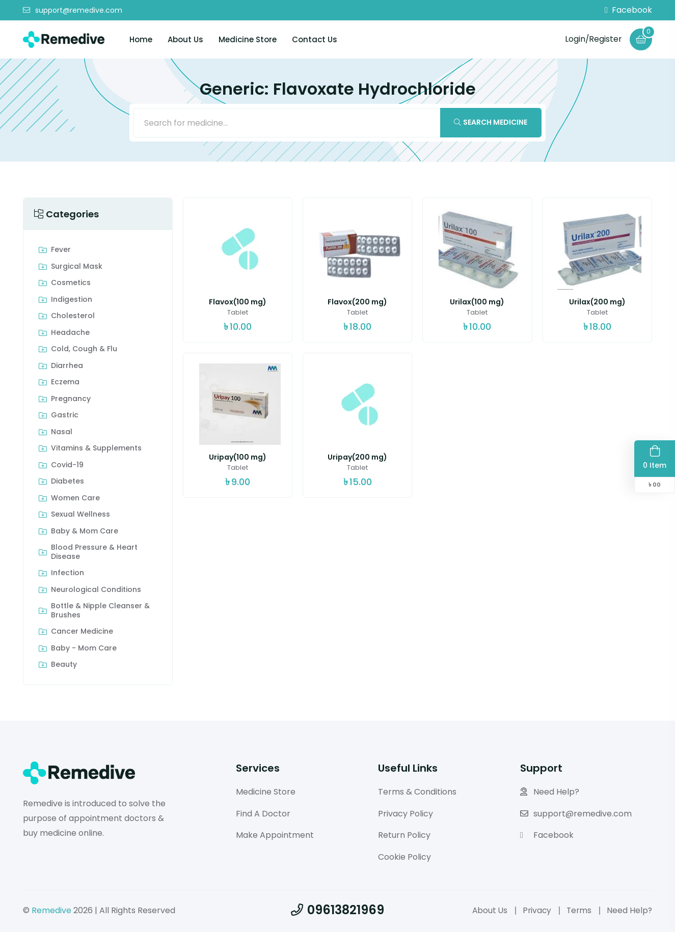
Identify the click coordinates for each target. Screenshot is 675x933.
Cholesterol (73, 317)
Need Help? (549, 793)
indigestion (71, 300)
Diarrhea (67, 367)
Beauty (64, 666)
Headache (70, 333)
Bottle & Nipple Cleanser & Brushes (100, 612)
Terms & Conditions (417, 793)
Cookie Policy (404, 858)
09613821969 (337, 910)
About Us (185, 39)
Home (140, 39)
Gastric (64, 416)
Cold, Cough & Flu (84, 350)
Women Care (75, 499)
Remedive (51, 911)
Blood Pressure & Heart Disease (94, 553)
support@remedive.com (72, 10)
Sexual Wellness (80, 516)
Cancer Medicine (82, 633)
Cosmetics (71, 284)
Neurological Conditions (96, 591)
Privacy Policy (405, 815)
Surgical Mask (76, 267)
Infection (67, 574)
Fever (61, 251)
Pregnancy (71, 400)
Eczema (65, 383)
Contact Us (314, 39)
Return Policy (404, 836)
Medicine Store (248, 39)
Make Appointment (275, 836)
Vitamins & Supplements (96, 450)
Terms (578, 911)
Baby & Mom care (84, 532)
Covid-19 (67, 466)
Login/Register (592, 39)
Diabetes (67, 483)
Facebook (628, 10)
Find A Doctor (263, 815)
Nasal (61, 433)
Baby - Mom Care (84, 649)
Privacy (535, 911)
